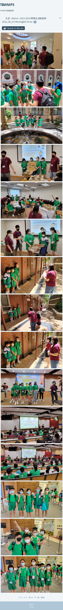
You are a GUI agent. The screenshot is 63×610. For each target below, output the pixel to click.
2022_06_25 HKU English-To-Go (17, 21)
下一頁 (36, 597)
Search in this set (15, 28)
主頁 (7, 18)
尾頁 (42, 597)
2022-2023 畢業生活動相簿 (33, 18)
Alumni (14, 18)
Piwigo (31, 607)
